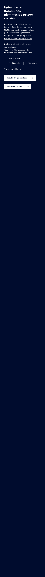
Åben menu (39, 4)
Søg (33, 4)
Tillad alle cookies (18, 92)
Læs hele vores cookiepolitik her (18, 44)
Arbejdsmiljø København (13, 4)
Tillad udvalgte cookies (20, 83)
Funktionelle (14, 69)
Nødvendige (14, 64)
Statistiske (32, 69)
